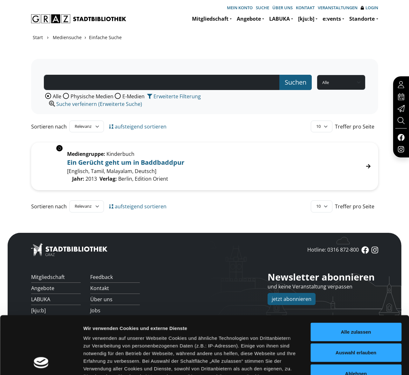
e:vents (332, 18)
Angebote (249, 18)
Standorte (362, 18)
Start (38, 37)
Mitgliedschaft (210, 18)
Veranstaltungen (338, 7)
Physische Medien (92, 96)
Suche (262, 7)
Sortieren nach (49, 126)
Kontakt (305, 7)
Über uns (282, 7)
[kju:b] (306, 18)
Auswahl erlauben (356, 283)
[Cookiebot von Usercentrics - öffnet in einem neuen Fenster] (41, 347)
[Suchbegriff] (162, 82)
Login (369, 8)
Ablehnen (356, 304)
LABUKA (279, 18)
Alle (57, 96)
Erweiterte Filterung (174, 96)
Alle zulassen (356, 262)
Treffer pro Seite (354, 126)
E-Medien (133, 96)
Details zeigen (338, 347)
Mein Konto (240, 7)
